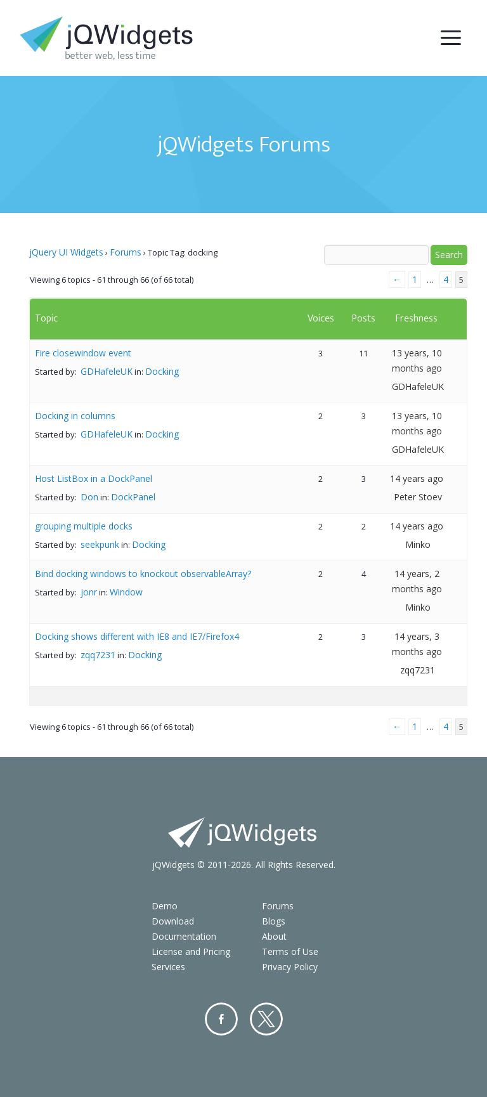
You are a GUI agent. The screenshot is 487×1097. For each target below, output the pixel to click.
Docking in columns (75, 416)
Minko (418, 544)
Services (168, 967)
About (274, 936)
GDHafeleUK (107, 371)
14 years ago (416, 478)
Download (173, 921)
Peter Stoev (418, 497)
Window (126, 592)
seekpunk (100, 544)
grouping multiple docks (84, 526)
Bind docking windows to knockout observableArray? (143, 574)
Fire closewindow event (83, 353)
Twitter (266, 1019)
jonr (89, 592)
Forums (125, 252)
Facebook (221, 1019)
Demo (165, 906)
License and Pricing (191, 951)
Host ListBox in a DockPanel (93, 478)
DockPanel (133, 497)
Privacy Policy (290, 967)
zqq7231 (98, 655)
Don (89, 497)
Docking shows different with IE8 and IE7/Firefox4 (137, 636)
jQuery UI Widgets (66, 252)
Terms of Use (290, 951)
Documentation (184, 936)
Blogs (273, 921)
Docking (162, 371)
